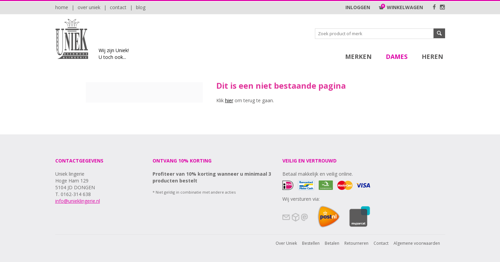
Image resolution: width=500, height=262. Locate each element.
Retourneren (356, 243)
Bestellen (311, 243)
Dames (396, 56)
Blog (140, 7)
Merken (358, 56)
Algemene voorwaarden (417, 243)
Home (61, 7)
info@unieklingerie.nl (77, 201)
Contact (118, 7)
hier (229, 100)
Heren (432, 56)
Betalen (332, 243)
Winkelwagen (401, 7)
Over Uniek (89, 7)
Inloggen (357, 7)
